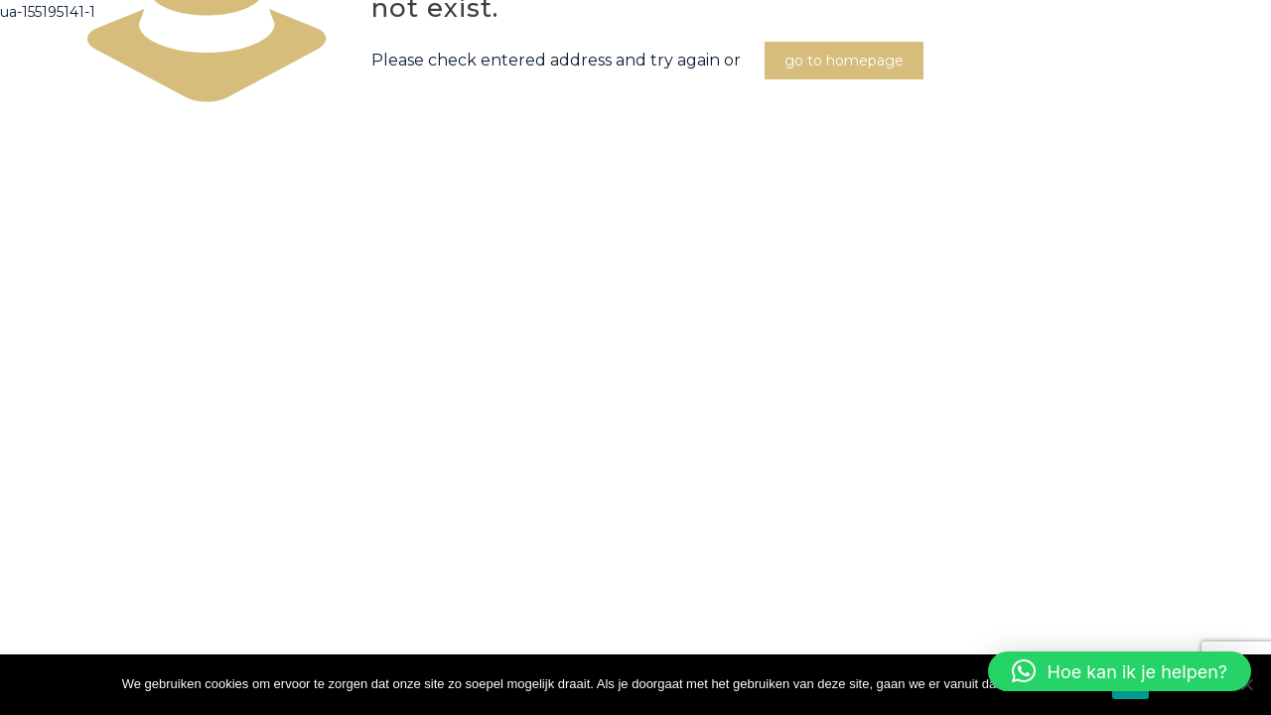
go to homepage (844, 61)
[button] (1119, 671)
